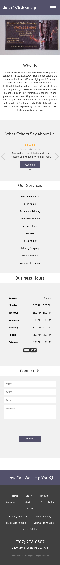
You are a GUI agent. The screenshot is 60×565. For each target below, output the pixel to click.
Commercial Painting (30, 218)
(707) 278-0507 (30, 542)
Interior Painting (30, 226)
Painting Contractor (30, 196)
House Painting (30, 203)
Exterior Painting (30, 255)
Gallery (29, 495)
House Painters (30, 240)
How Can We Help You (30, 478)
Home (15, 495)
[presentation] (28, 427)
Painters (30, 233)
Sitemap (30, 508)
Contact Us (27, 502)
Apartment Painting (30, 262)
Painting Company (30, 248)
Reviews (44, 495)
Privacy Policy (47, 502)
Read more (30, 164)
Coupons (10, 502)
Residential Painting (30, 211)
